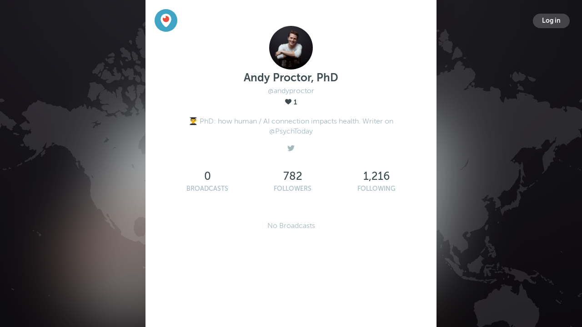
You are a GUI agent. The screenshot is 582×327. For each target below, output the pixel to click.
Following (376, 188)
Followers (292, 188)
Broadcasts (207, 188)
